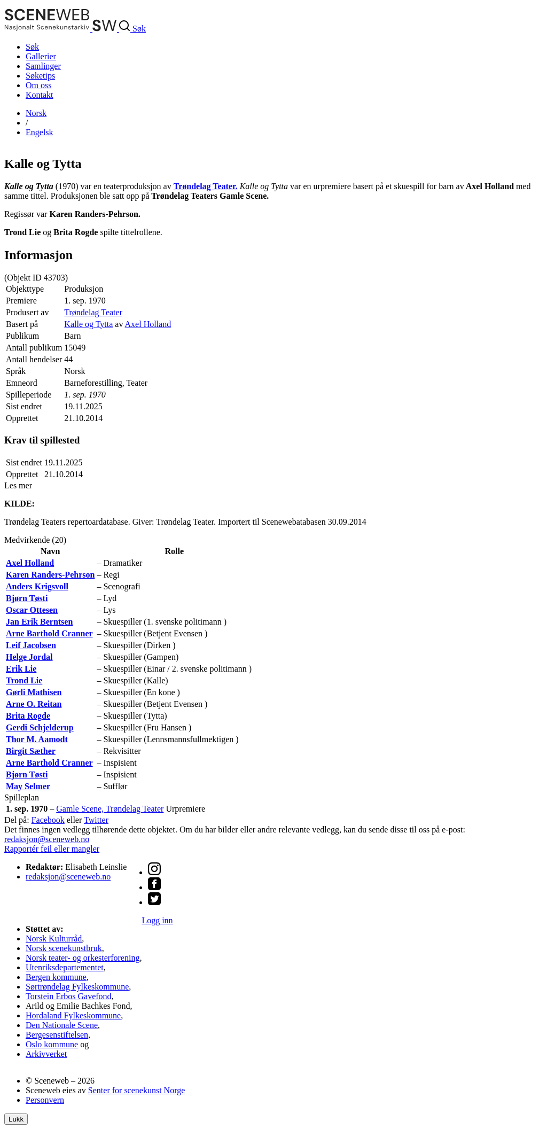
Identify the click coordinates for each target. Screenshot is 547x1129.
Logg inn (157, 920)
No (36, 113)
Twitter (96, 819)
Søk (32, 46)
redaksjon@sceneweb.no (46, 839)
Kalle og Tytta (88, 324)
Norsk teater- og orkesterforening (82, 957)
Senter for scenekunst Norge (136, 1090)
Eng (39, 132)
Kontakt (39, 94)
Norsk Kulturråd (54, 938)
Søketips (40, 75)
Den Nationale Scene (62, 1025)
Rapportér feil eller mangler (51, 848)
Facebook (48, 819)
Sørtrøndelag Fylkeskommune (77, 986)
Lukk (16, 1119)
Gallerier (41, 56)
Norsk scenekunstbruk (64, 948)
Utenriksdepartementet (65, 967)
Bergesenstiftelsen (57, 1034)
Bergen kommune (56, 977)
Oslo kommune (52, 1044)
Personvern (45, 1099)
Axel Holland (148, 324)
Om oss (38, 85)
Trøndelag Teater (93, 312)
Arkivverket (46, 1053)
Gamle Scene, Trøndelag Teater (109, 808)
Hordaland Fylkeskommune (73, 1015)
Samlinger (43, 66)
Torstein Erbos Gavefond (69, 996)
